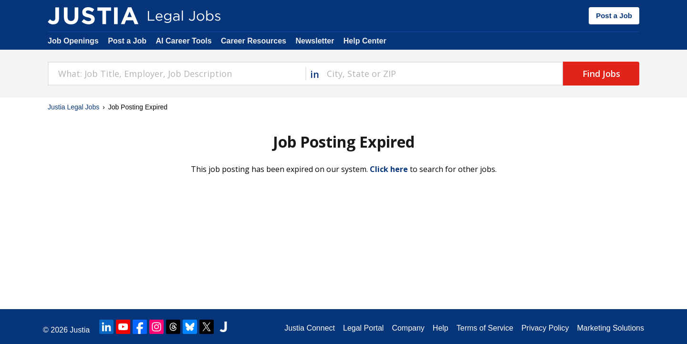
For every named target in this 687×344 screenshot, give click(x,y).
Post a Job (614, 15)
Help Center (365, 41)
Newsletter (314, 41)
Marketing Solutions (610, 328)
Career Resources (253, 41)
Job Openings (73, 41)
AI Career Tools (183, 41)
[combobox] (176, 74)
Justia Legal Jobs (73, 107)
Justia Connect (309, 328)
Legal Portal (363, 328)
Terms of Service (485, 328)
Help (440, 328)
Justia (80, 330)
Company (408, 328)
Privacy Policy (545, 328)
